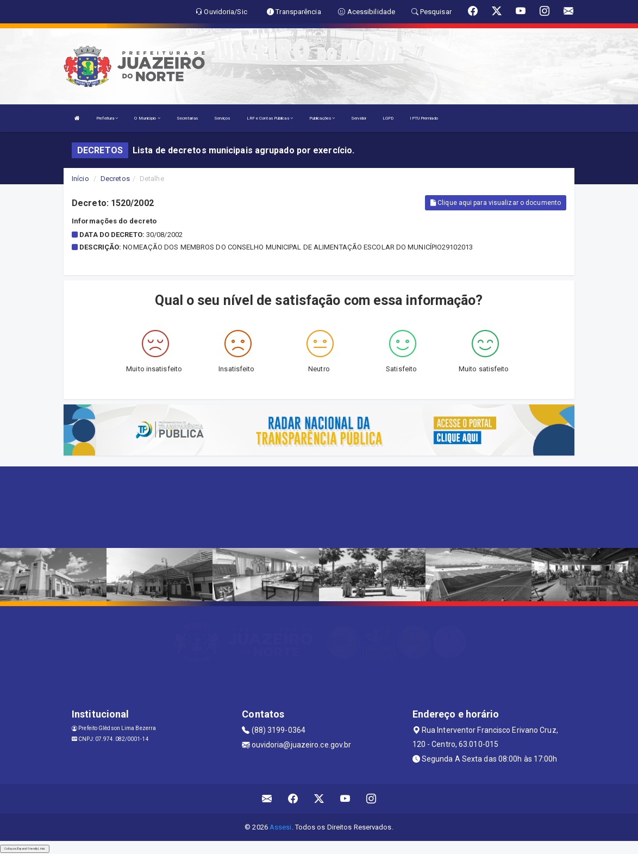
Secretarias (187, 118)
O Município (147, 118)
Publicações (322, 118)
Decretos (115, 178)
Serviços (222, 118)
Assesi (281, 827)
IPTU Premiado (423, 118)
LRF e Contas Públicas (270, 118)
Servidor (358, 118)
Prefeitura (107, 118)
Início (80, 178)
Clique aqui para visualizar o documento (495, 203)
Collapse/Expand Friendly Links (24, 848)
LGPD (388, 118)
